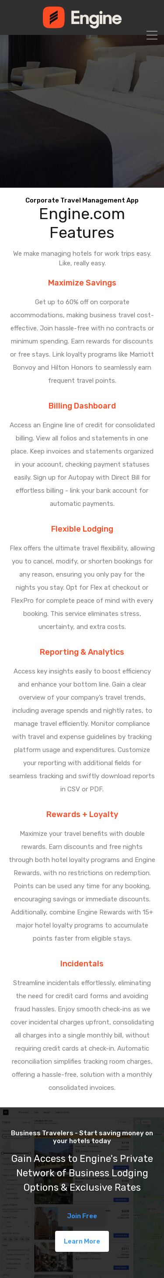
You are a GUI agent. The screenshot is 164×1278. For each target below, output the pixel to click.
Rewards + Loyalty (82, 814)
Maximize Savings (82, 283)
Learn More (82, 1241)
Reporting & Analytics (82, 652)
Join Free (82, 1216)
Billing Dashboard (82, 406)
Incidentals (82, 964)
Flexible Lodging (82, 529)
